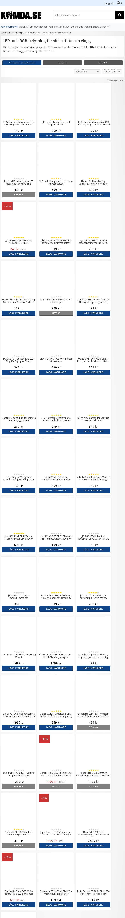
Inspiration (37, 856)
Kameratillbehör (9, 26)
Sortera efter (80, 70)
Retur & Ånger (8, 857)
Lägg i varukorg (15, 135)
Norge (101, 828)
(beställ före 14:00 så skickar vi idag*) (74, 833)
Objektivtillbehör (38, 26)
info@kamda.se (9, 816)
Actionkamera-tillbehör (97, 26)
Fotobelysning (33, 32)
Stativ (66, 26)
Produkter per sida (109, 70)
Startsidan (6, 32)
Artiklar (35, 846)
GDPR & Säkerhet (41, 832)
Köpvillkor (5, 852)
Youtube (67, 861)
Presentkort (6, 867)
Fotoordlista (38, 851)
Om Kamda (38, 818)
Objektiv (23, 26)
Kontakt (4, 862)
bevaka (109, 135)
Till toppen (62, 766)
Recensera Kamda (41, 827)
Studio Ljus (77, 26)
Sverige (101, 820)
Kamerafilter (55, 26)
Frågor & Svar (7, 847)
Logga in (109, 3)
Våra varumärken (41, 823)
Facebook (68, 856)
